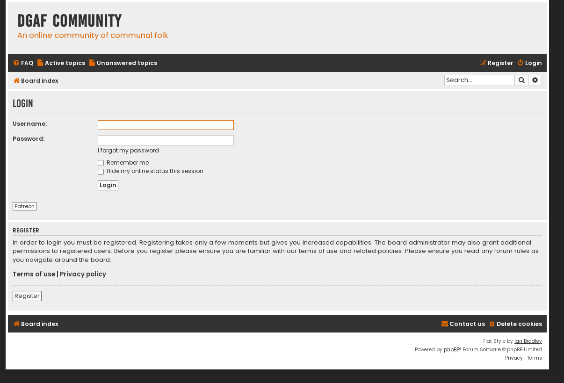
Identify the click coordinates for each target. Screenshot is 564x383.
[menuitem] (23, 63)
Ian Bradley (528, 341)
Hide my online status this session (150, 171)
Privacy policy (83, 274)
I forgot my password (128, 150)
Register (27, 295)
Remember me (123, 162)
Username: (30, 124)
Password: (28, 139)
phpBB (451, 349)
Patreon (24, 206)
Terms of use (34, 274)
